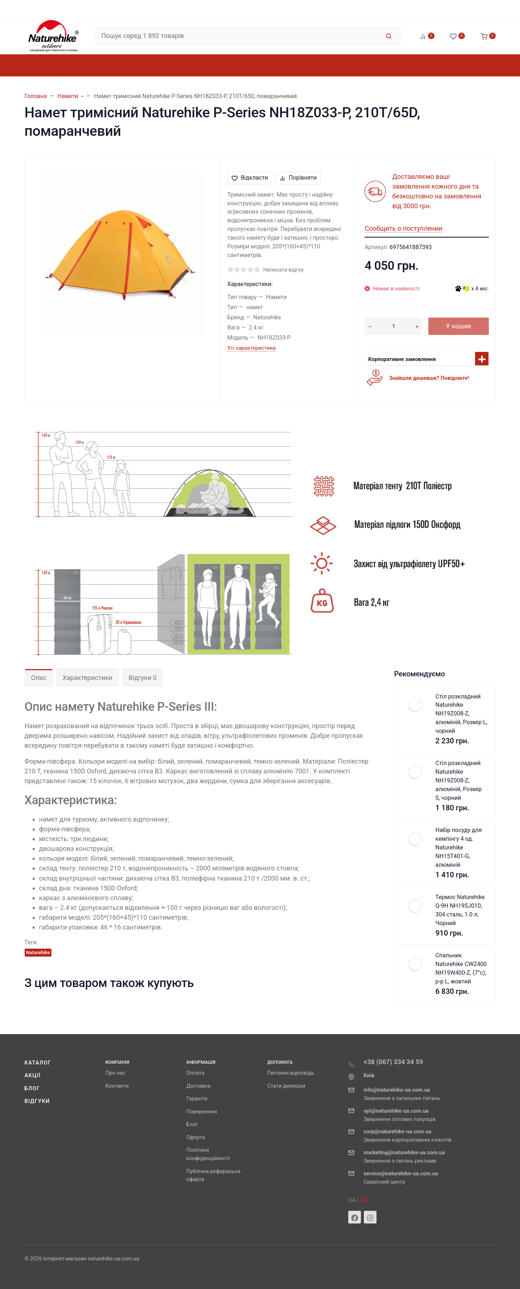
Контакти (117, 1086)
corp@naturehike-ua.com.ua (397, 1131)
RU (364, 1200)
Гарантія (196, 1098)
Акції (33, 1075)
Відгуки (37, 1101)
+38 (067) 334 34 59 (393, 1062)
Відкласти (250, 177)
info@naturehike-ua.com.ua (396, 1090)
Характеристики (88, 677)
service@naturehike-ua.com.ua (400, 1173)
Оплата (195, 1073)
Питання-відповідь (290, 1073)
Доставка (198, 1086)
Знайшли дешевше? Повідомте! (429, 378)
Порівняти (298, 177)
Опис (39, 677)
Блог (32, 1088)
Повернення (201, 1111)
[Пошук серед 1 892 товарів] (237, 36)
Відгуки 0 (143, 677)
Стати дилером (286, 1086)
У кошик (458, 326)
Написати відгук (283, 269)
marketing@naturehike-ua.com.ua (404, 1152)
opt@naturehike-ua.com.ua (395, 1111)
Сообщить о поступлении (403, 228)
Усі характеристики (251, 348)
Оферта (195, 1137)
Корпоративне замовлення (402, 359)
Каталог (38, 1062)
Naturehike (38, 952)
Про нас (115, 1073)
